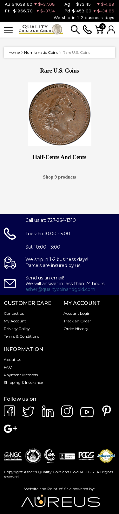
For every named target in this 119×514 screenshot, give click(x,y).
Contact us (14, 313)
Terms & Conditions (21, 336)
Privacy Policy (17, 328)
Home (14, 52)
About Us (12, 359)
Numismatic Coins (41, 52)
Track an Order (77, 321)
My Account (15, 321)
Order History (75, 328)
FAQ (8, 367)
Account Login (76, 313)
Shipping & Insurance (23, 382)
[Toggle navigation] (8, 29)
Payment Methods (21, 374)
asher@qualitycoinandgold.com (60, 289)
